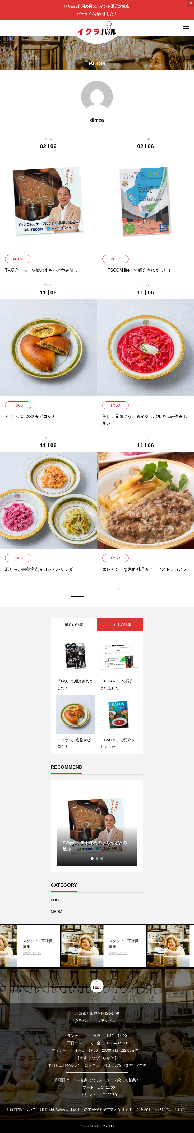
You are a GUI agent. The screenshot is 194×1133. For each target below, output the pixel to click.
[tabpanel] (97, 826)
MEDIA (56, 911)
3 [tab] (102, 858)
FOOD (56, 900)
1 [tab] (92, 858)
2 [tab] (97, 858)
